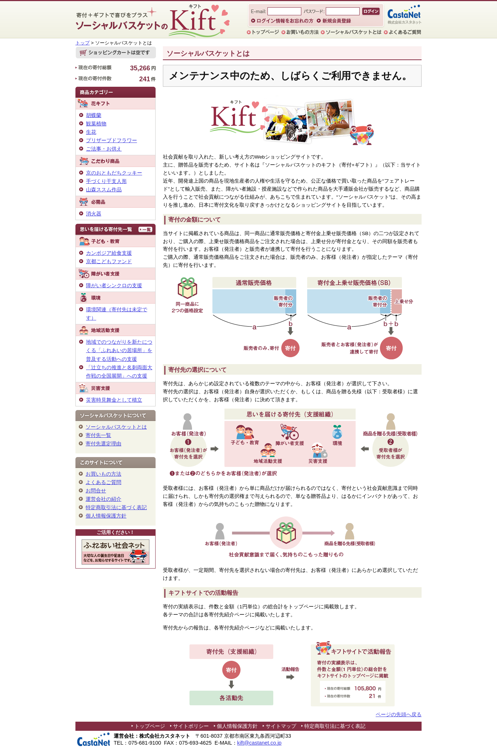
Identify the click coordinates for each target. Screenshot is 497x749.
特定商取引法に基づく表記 (116, 507)
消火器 (93, 213)
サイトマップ (281, 726)
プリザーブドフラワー (111, 140)
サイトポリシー (191, 726)
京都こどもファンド (109, 261)
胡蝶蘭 (93, 115)
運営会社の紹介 (103, 499)
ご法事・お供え (104, 149)
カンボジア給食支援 (109, 253)
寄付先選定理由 (103, 443)
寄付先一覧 (98, 435)
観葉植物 (96, 123)
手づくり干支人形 (106, 181)
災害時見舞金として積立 (114, 400)
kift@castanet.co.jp (259, 743)
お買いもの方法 (103, 474)
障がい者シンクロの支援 (114, 285)
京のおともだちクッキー (114, 173)
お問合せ (96, 491)
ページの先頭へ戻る (399, 714)
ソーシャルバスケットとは (116, 427)
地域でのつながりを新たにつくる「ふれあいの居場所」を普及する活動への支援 (119, 350)
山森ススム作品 (104, 189)
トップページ (149, 726)
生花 (91, 132)
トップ (82, 43)
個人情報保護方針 (106, 516)
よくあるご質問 (103, 482)
